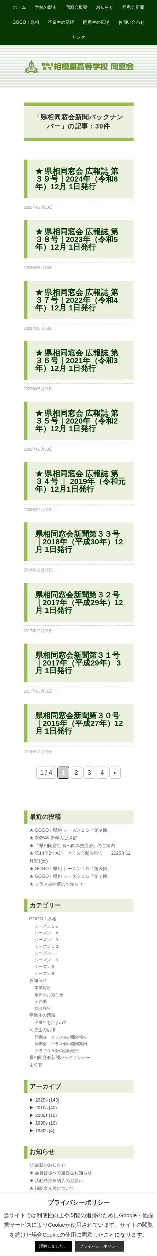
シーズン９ (45, 966)
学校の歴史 (46, 7)
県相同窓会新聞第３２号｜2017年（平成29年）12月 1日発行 (79, 602)
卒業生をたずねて (51, 1022)
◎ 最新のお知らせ (47, 1165)
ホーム (19, 7)
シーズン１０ (47, 960)
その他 (41, 1001)
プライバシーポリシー (99, 1246)
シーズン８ (45, 973)
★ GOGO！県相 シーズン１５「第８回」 (70, 868)
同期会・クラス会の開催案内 (61, 1043)
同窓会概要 (76, 7)
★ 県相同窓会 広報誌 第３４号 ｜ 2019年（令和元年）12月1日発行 (80, 481)
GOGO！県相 (25, 22)
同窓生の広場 (96, 22)
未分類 (35, 1065)
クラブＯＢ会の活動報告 (57, 1050)
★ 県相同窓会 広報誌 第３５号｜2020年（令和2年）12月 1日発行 (77, 421)
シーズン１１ (47, 953)
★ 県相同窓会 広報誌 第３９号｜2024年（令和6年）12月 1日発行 (77, 179)
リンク (78, 37)
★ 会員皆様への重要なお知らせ (60, 1172)
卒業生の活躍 (61, 22)
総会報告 (43, 1008)
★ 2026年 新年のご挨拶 (53, 838)
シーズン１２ (47, 946)
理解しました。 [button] (53, 1246)
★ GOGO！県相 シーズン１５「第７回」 (70, 876)
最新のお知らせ (49, 994)
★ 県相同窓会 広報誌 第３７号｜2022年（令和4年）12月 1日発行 (77, 300)
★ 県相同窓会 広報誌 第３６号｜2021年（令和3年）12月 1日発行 (77, 360)
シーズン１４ (47, 933)
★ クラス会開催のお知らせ (56, 884)
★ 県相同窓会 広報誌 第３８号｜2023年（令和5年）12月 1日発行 (77, 239)
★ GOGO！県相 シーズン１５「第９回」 (70, 830)
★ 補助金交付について (51, 1188)
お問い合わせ (131, 22)
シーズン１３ (47, 940)
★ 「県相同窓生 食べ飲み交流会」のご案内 (72, 845)
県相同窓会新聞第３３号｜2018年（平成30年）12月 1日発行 (79, 542)
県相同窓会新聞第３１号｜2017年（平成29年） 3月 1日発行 (78, 663)
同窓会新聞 (133, 7)
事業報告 (43, 987)
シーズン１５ (47, 926)
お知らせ (104, 7)
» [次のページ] (115, 772)
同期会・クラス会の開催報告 (61, 1037)
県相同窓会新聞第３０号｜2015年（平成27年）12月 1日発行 (79, 723)
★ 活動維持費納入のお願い (56, 1180)
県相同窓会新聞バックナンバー (60, 1057)
